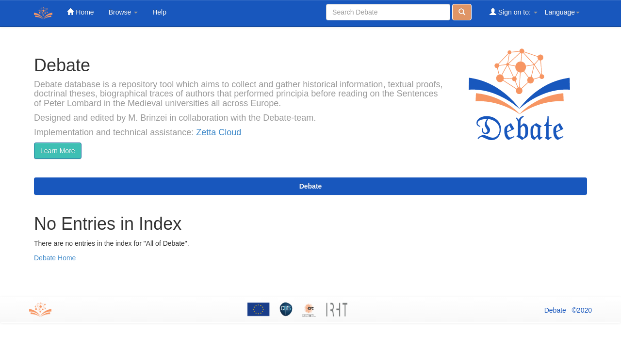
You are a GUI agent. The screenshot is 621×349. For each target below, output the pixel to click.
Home (80, 12)
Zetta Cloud (218, 132)
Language (562, 12)
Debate (310, 186)
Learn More (57, 151)
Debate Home (55, 258)
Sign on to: (514, 12)
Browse (123, 12)
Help (159, 12)
